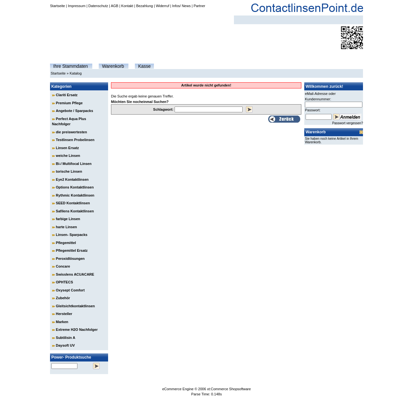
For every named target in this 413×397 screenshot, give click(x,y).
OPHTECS (64, 282)
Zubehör (63, 298)
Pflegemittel (66, 243)
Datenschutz (98, 6)
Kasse (144, 66)
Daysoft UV (65, 345)
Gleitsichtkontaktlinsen (75, 306)
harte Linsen (66, 227)
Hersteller (64, 314)
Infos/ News (181, 6)
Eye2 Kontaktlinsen (72, 179)
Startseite (57, 6)
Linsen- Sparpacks (71, 235)
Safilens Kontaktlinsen (75, 211)
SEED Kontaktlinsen (73, 203)
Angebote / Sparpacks (74, 111)
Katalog (76, 73)
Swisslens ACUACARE (75, 274)
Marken (62, 322)
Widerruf (162, 6)
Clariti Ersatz (66, 95)
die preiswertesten (71, 132)
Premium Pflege (69, 103)
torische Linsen (69, 171)
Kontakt (127, 6)
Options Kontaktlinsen (75, 187)
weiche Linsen (68, 156)
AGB (114, 6)
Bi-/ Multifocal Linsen (74, 164)
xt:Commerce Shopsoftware (229, 389)
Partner (199, 6)
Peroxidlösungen (70, 258)
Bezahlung (144, 6)
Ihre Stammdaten (70, 66)
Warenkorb (113, 66)
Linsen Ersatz (67, 148)
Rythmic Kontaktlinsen (75, 195)
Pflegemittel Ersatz (71, 250)
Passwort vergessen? (347, 123)
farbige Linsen (68, 219)
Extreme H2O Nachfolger (77, 329)
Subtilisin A (65, 338)
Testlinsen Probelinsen (75, 140)
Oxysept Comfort (70, 290)
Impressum (76, 6)
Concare (63, 266)
